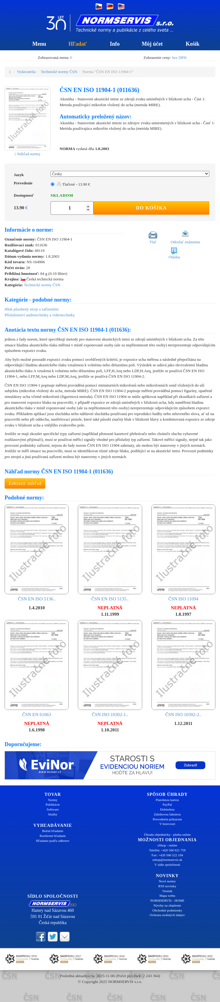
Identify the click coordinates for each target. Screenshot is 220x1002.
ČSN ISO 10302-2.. (183, 668)
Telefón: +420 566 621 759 (167, 850)
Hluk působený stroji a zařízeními (32, 309)
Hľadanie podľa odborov (52, 840)
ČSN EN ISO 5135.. (110, 553)
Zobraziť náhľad (25, 483)
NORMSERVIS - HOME (167, 900)
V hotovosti (167, 824)
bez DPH (179, 57)
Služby (53, 814)
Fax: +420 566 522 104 (167, 855)
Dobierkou (167, 809)
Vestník (167, 891)
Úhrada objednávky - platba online (167, 834)
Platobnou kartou (167, 800)
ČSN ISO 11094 (183, 553)
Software (53, 809)
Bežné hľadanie (52, 831)
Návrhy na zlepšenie (167, 905)
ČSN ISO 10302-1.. (110, 668)
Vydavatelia (26, 71)
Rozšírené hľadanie (53, 836)
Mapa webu (167, 895)
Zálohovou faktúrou (167, 814)
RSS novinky (167, 886)
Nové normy (167, 881)
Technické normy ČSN (59, 71)
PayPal (167, 804)
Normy (52, 800)
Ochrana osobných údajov (167, 915)
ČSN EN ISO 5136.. (37, 553)
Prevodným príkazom (167, 819)
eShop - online (167, 845)
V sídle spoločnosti (167, 864)
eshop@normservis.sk (167, 859)
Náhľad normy (27, 154)
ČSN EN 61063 (37, 668)
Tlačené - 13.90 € (73, 184)
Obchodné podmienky (167, 910)
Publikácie (53, 804)
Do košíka (151, 207)
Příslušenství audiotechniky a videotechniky (40, 315)
